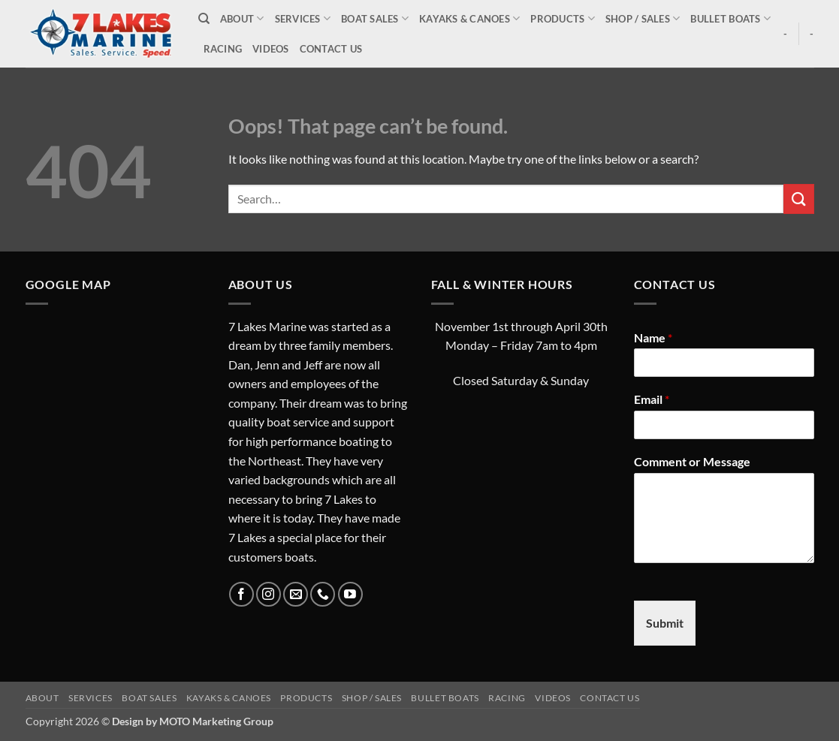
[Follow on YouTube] (350, 594)
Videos (270, 49)
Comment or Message (692, 461)
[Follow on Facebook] (241, 594)
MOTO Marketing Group (216, 721)
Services (303, 18)
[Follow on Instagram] (268, 594)
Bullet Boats (730, 18)
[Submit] (798, 198)
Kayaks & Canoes (469, 18)
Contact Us (331, 49)
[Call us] (322, 594)
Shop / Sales (643, 18)
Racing (223, 49)
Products (562, 18)
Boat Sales (375, 18)
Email (651, 399)
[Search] (204, 19)
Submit (665, 623)
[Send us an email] (295, 594)
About (242, 18)
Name (653, 337)
